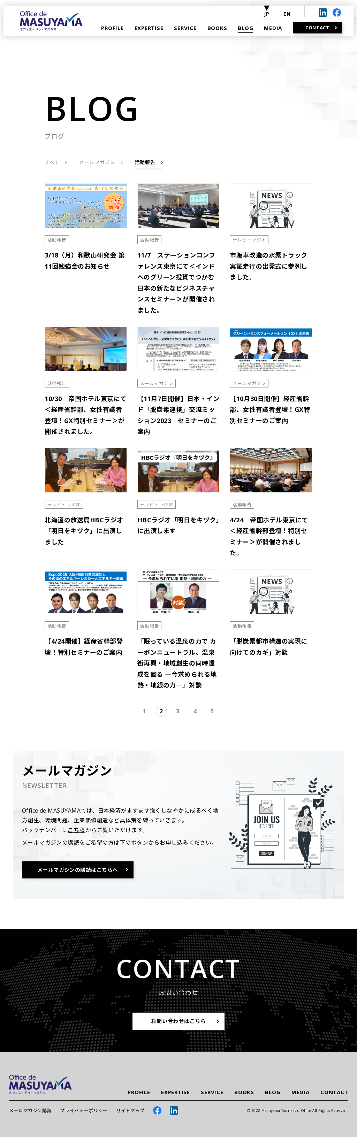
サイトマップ (130, 1110)
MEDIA (300, 1092)
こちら (76, 830)
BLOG (272, 1092)
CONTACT (334, 1092)
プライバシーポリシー (84, 1110)
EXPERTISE (175, 1092)
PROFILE (139, 1092)
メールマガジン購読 (30, 1110)
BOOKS (244, 1092)
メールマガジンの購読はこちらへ (77, 869)
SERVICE (212, 1092)
